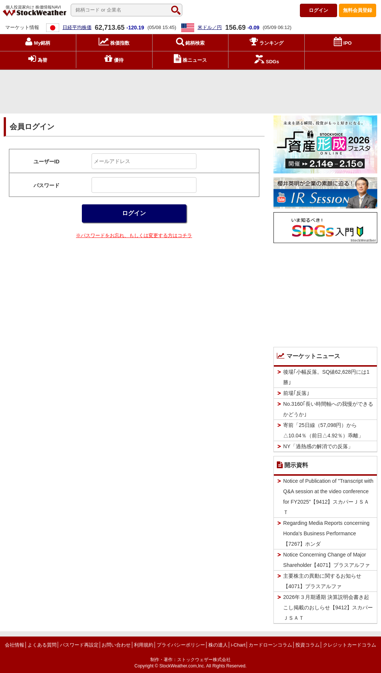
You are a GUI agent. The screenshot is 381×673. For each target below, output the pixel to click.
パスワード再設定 (79, 645)
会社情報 (14, 645)
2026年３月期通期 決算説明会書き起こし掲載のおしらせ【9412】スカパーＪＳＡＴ (328, 607)
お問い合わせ (116, 645)
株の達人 (218, 645)
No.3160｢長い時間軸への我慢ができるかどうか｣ (328, 409)
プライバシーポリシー (181, 645)
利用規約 (143, 645)
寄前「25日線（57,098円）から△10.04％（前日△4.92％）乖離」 (323, 430)
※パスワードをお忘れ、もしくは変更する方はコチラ (134, 235)
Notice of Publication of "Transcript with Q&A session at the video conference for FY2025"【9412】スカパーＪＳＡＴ (328, 496)
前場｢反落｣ (296, 393)
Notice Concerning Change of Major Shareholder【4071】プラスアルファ (326, 560)
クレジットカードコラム (349, 645)
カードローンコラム (270, 645)
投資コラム (307, 645)
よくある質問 (42, 645)
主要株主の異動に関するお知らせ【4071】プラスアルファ (322, 581)
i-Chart (238, 645)
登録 (357, 10)
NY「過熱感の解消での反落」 (318, 446)
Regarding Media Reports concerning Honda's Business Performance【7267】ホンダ (326, 533)
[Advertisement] (190, 89)
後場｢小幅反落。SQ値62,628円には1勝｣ (326, 377)
